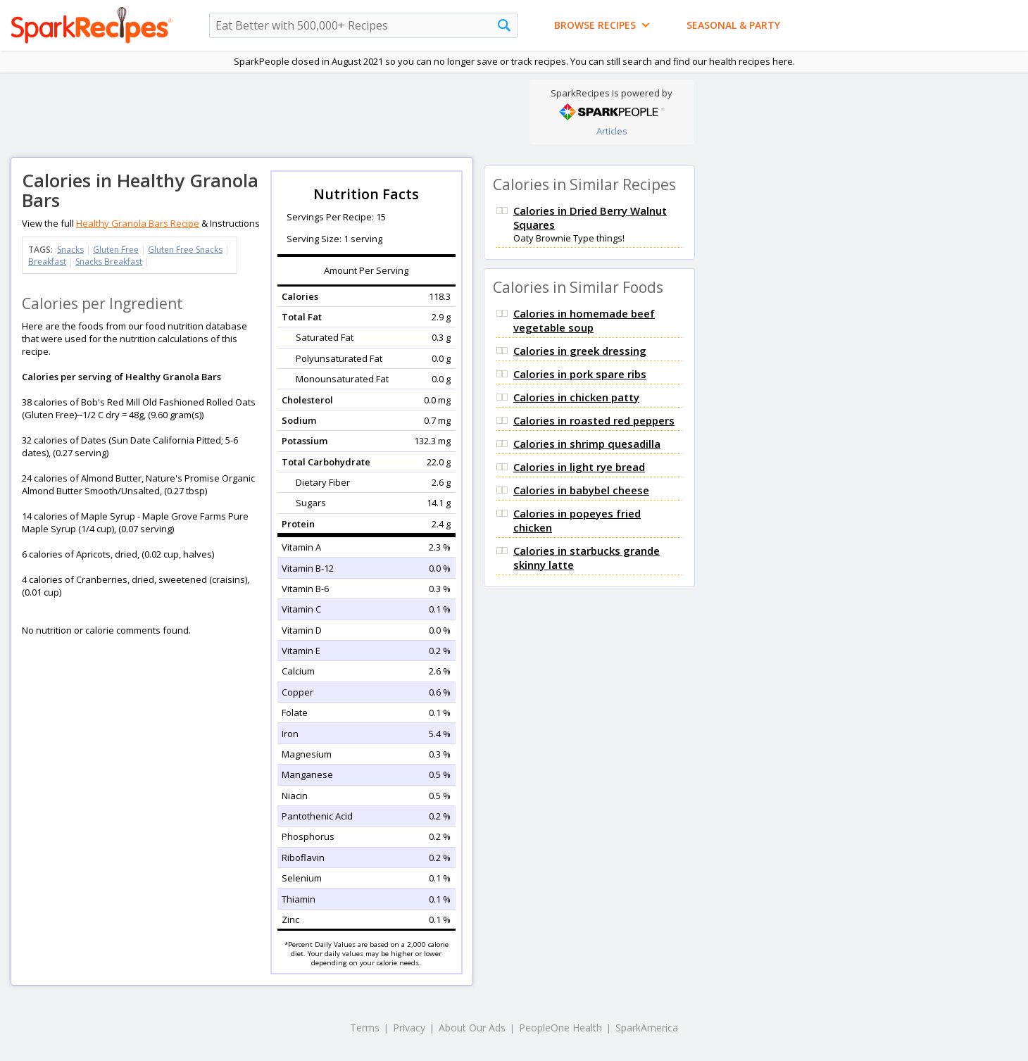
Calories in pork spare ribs (579, 374)
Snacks (70, 250)
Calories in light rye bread (579, 467)
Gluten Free (116, 250)
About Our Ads (472, 1027)
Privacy (409, 1027)
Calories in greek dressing (579, 351)
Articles (611, 131)
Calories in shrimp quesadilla (586, 444)
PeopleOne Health (560, 1027)
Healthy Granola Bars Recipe (137, 223)
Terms (365, 1027)
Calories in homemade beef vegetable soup (584, 320)
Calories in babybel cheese (581, 490)
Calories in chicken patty (576, 397)
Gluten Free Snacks (185, 250)
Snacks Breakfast (108, 262)
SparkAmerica (646, 1027)
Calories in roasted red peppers (594, 420)
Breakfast (47, 262)
